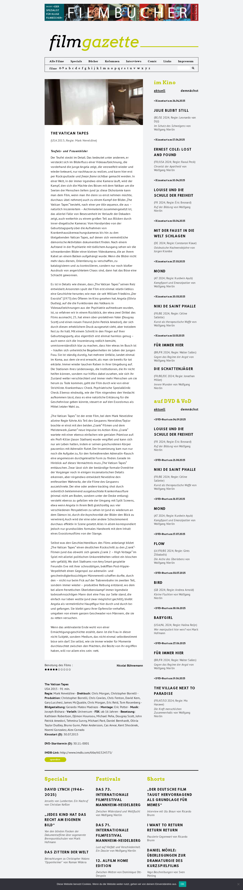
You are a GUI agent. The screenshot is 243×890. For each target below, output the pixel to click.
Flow (159, 544)
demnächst (189, 90)
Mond (160, 272)
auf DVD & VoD (173, 401)
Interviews (133, 61)
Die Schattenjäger (173, 369)
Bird (158, 583)
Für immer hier (169, 346)
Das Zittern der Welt (67, 853)
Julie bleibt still (171, 111)
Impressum (186, 61)
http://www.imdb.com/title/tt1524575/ (86, 752)
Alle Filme (56, 61)
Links (167, 61)
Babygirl (163, 618)
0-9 (61, 68)
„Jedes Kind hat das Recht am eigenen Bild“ (65, 820)
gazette (94, 41)
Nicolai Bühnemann (130, 665)
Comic (152, 61)
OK (182, 884)
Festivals (108, 779)
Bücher (93, 61)
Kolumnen (112, 61)
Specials (76, 61)
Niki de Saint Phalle (175, 307)
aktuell (159, 91)
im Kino (165, 82)
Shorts (156, 779)
